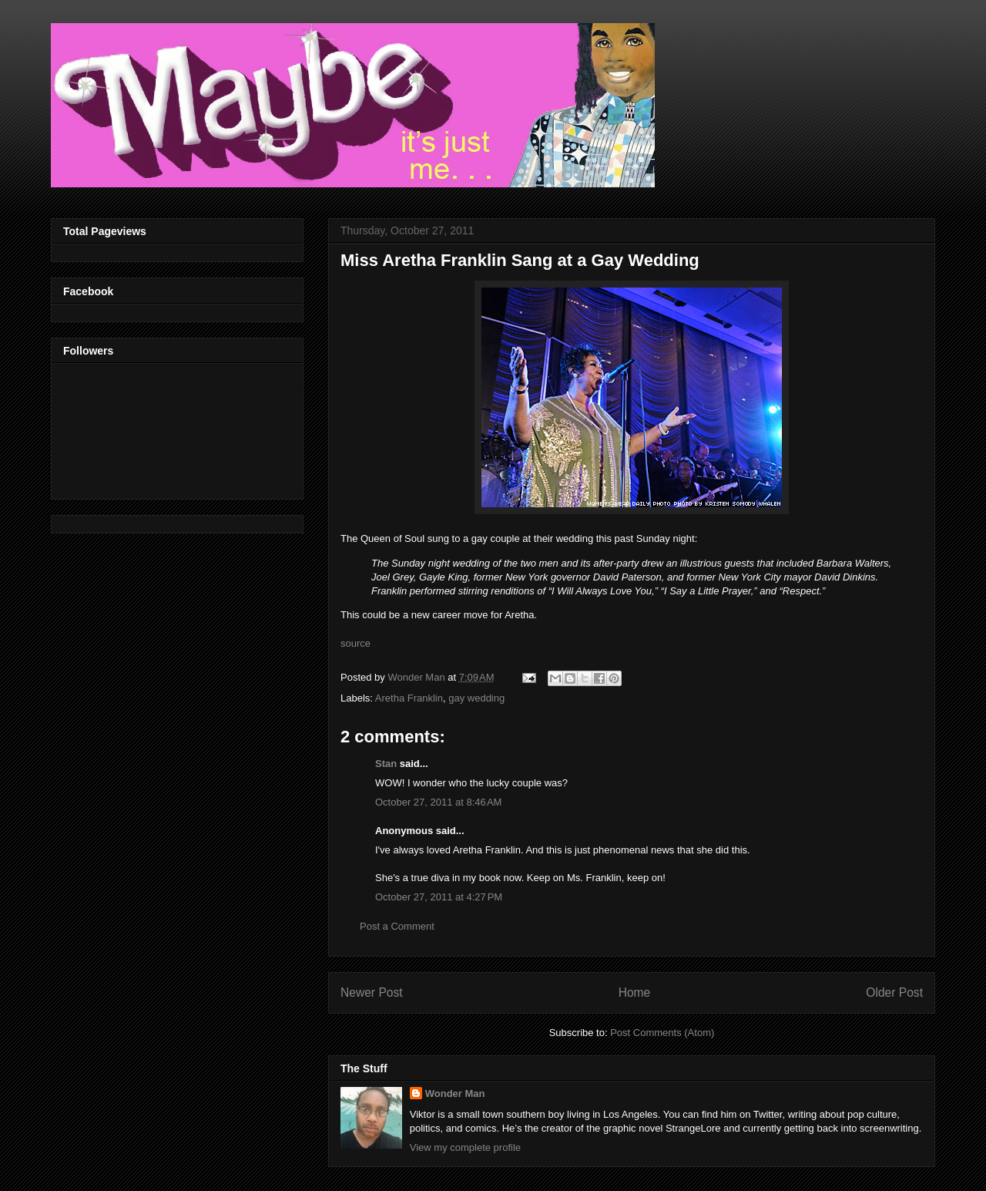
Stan (386, 763)
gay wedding (476, 698)
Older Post (894, 992)
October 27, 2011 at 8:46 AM (438, 802)
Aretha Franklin (409, 698)
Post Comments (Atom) (662, 1032)
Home (635, 992)
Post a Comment (397, 926)
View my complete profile (465, 1147)
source (355, 643)
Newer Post (371, 992)
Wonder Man (455, 1093)
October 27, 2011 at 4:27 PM (438, 897)
